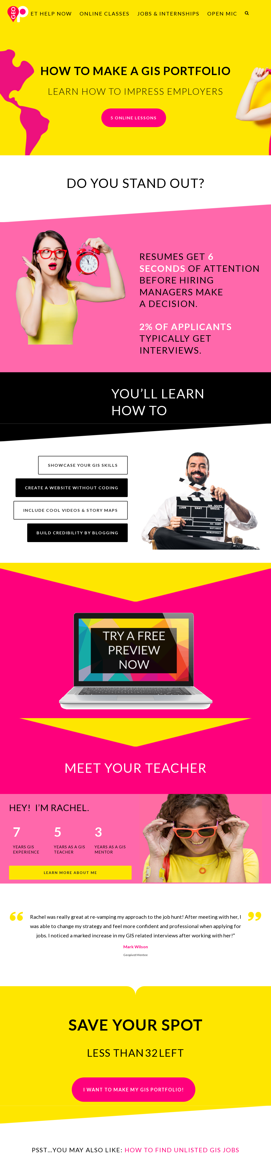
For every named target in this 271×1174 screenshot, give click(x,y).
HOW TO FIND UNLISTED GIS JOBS (182, 1150)
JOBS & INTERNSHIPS (168, 13)
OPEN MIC (222, 13)
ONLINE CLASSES (105, 13)
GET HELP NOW (49, 13)
